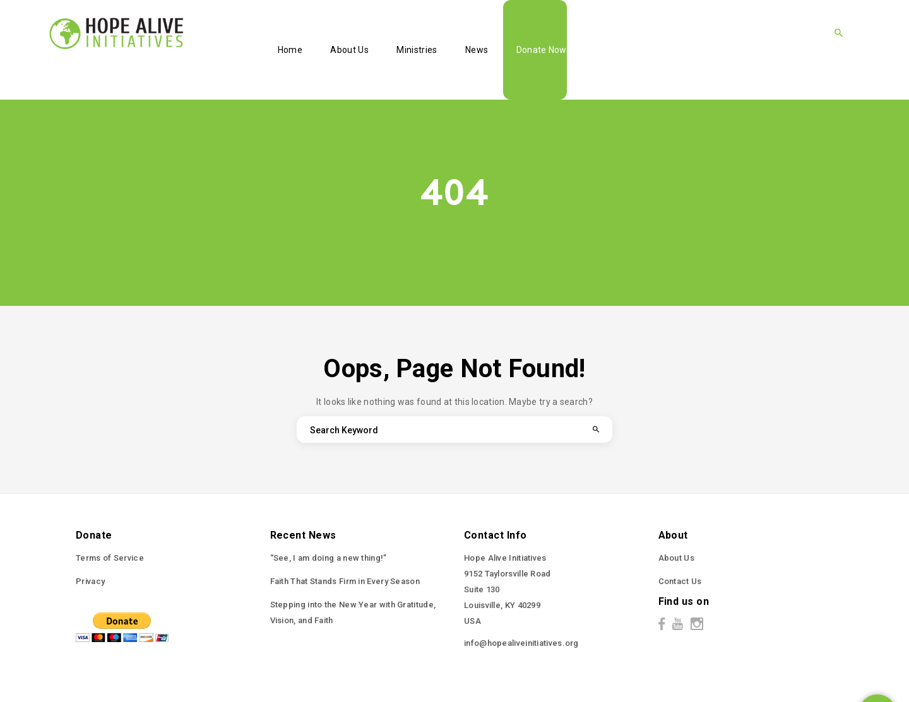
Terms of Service (110, 558)
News (476, 50)
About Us (349, 50)
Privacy (90, 581)
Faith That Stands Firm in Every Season (345, 581)
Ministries (416, 50)
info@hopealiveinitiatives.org (521, 643)
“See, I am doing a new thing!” (328, 558)
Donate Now (541, 50)
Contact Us (680, 581)
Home (290, 50)
